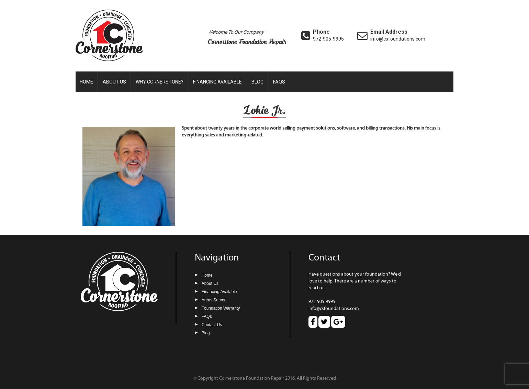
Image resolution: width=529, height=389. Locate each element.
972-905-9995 (328, 39)
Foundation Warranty (221, 308)
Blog (257, 82)
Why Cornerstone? (159, 82)
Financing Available (217, 82)
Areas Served (214, 300)
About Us (114, 82)
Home (86, 82)
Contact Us (212, 324)
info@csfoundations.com (397, 39)
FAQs (279, 82)
